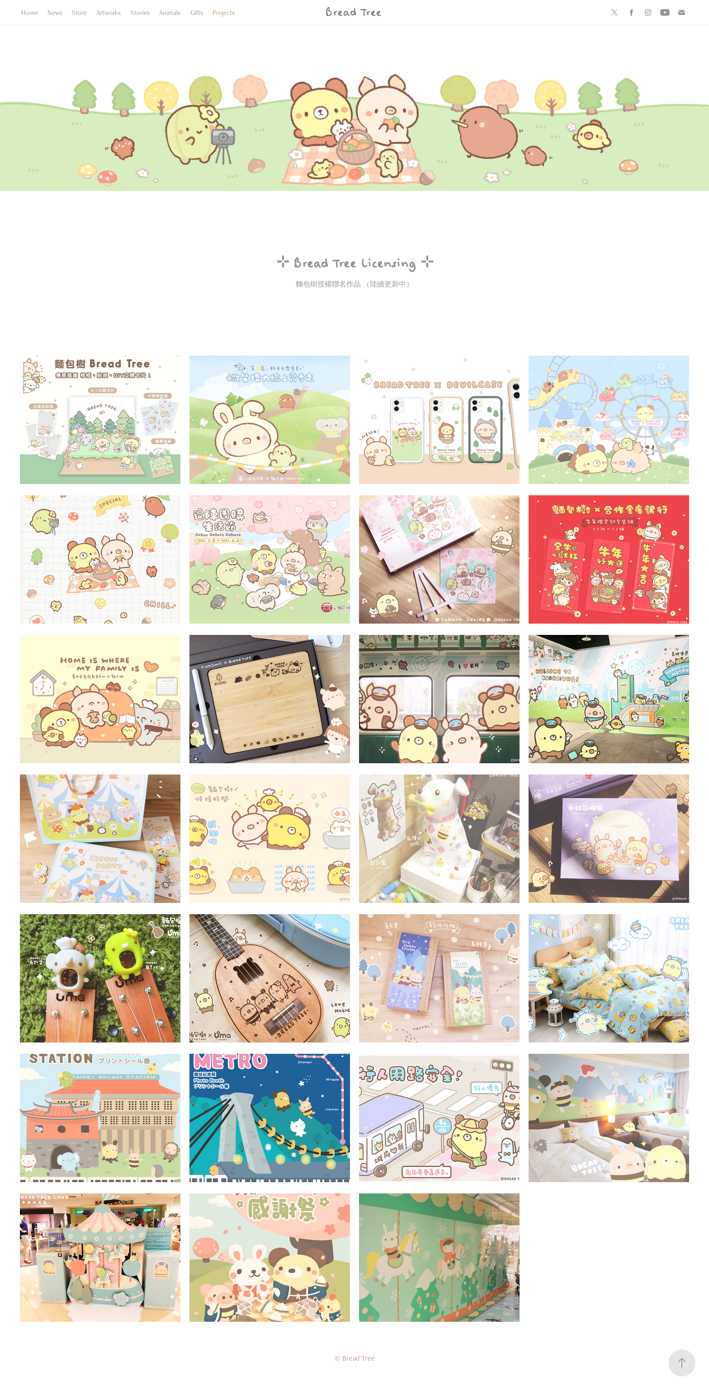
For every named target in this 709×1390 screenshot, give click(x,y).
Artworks (108, 12)
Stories (140, 12)
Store (79, 12)
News (54, 12)
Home (29, 12)
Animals (169, 12)
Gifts (196, 12)
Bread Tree (353, 12)
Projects (224, 12)
